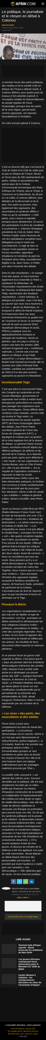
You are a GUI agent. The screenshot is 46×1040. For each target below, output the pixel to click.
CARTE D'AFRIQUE (17, 1029)
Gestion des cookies (31, 1034)
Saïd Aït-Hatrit (8, 25)
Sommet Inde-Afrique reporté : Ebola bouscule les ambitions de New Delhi (30, 949)
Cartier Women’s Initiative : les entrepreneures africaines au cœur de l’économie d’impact (29, 980)
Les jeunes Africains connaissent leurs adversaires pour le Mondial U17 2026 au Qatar (29, 964)
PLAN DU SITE (30, 1029)
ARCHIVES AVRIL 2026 (15, 1034)
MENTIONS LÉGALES (30, 1031)
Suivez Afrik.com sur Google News (23, 917)
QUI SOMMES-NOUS (15, 1031)
